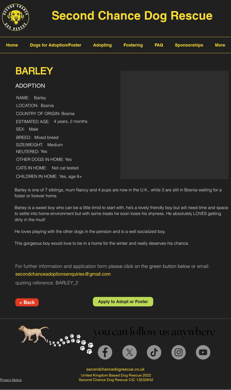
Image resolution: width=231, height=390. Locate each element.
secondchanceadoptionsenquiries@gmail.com (63, 274)
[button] (174, 125)
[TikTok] (154, 352)
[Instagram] (178, 352)
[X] (129, 352)
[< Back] (27, 302)
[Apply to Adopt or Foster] (123, 301)
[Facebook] (105, 352)
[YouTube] (203, 352)
